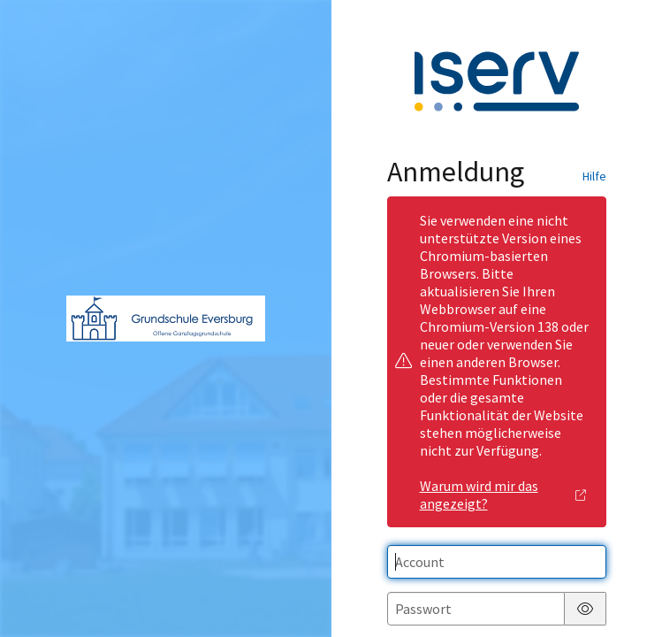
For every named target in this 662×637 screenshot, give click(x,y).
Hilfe (594, 176)
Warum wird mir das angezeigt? (503, 494)
